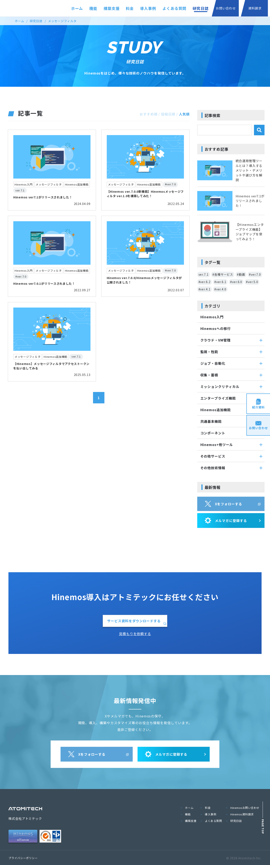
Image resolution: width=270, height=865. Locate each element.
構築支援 (112, 8)
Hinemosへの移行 (215, 328)
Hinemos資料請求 (242, 814)
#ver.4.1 (204, 289)
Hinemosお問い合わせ (244, 808)
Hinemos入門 (212, 316)
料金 (130, 8)
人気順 (184, 114)
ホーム (77, 8)
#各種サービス (222, 274)
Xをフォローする (223, 504)
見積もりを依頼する (135, 633)
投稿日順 (168, 114)
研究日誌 (201, 8)
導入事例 (148, 8)
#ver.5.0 (252, 282)
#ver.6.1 (220, 282)
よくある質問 (174, 8)
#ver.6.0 (236, 282)
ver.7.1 (203, 274)
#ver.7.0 (255, 274)
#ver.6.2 (204, 282)
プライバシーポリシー (23, 858)
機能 (93, 8)
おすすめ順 (149, 114)
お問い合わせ (226, 8)
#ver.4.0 (220, 289)
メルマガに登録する (226, 520)
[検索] (259, 130)
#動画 (241, 274)
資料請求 (255, 8)
